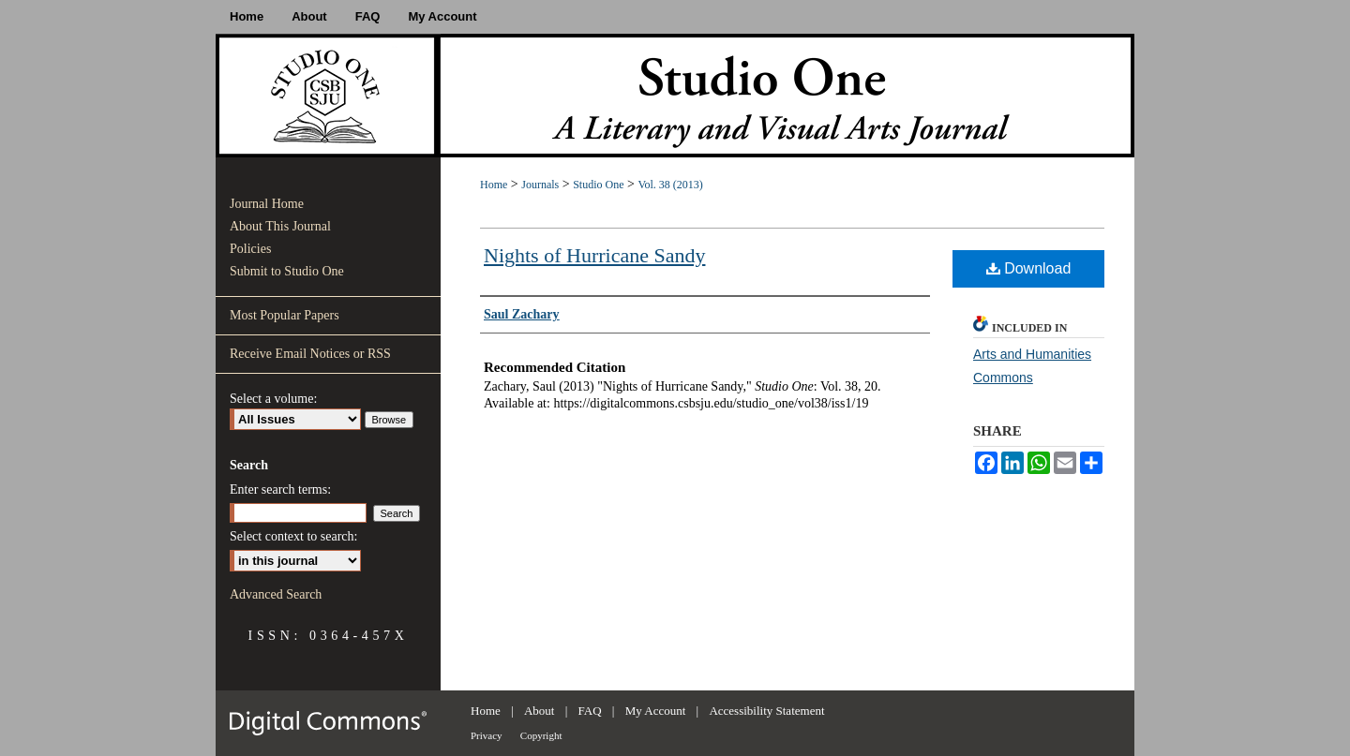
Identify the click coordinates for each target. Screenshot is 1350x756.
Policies (250, 249)
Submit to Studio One (287, 271)
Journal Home (267, 204)
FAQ (590, 711)
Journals (540, 184)
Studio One (598, 184)
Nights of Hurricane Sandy (594, 255)
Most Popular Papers (284, 315)
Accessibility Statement (766, 711)
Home (493, 184)
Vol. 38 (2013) (670, 184)
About (539, 711)
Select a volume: (273, 399)
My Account (655, 711)
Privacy (486, 735)
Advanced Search (276, 594)
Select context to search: (293, 536)
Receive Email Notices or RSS (310, 354)
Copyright (541, 735)
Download (1029, 268)
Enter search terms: (280, 489)
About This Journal (280, 226)
